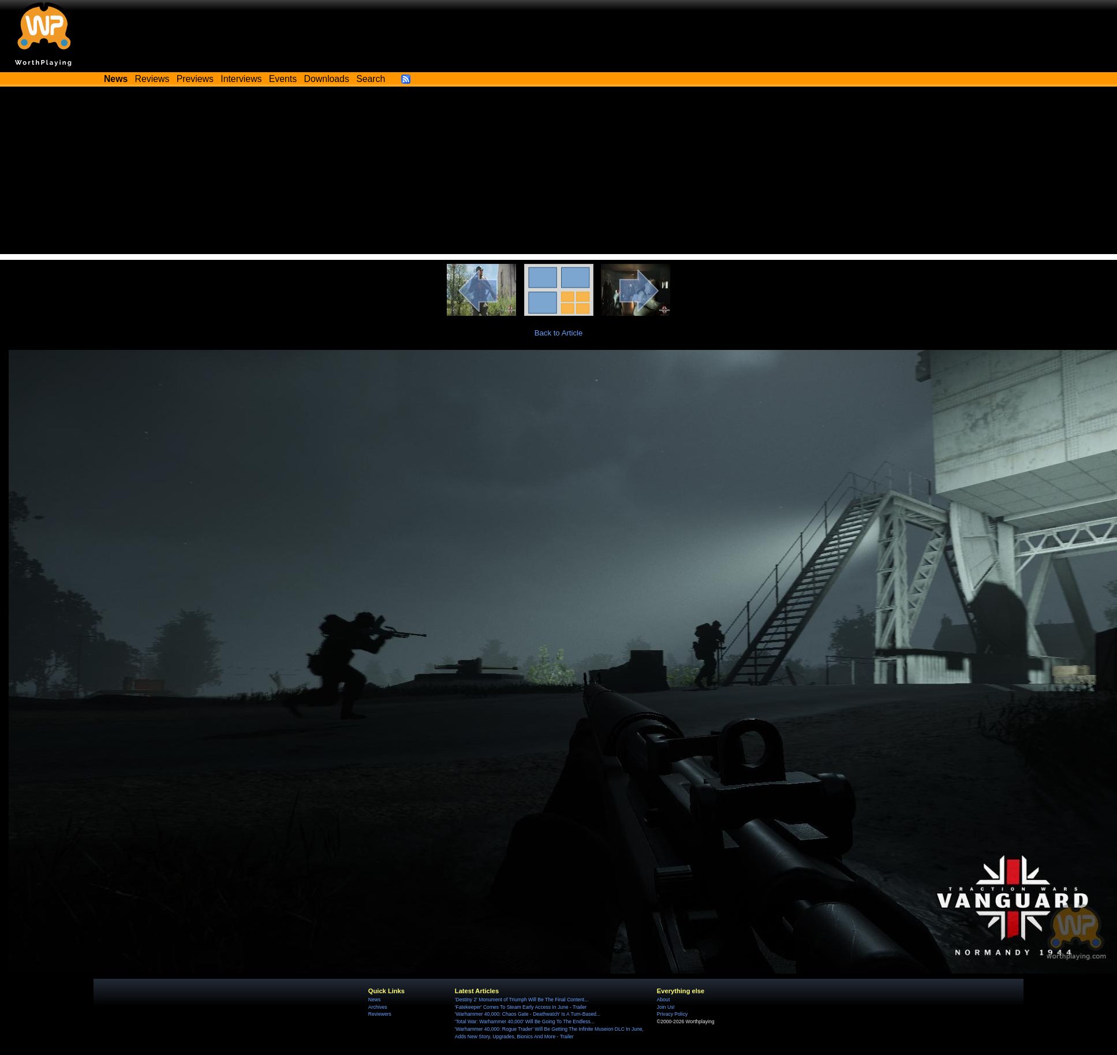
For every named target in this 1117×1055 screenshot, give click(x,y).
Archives (377, 1007)
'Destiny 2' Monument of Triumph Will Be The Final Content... (522, 999)
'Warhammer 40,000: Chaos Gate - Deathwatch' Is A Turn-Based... (527, 1014)
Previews (195, 79)
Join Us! (666, 1007)
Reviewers (379, 1014)
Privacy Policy (672, 1014)
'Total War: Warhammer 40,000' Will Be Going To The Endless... (525, 1021)
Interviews (241, 79)
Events (283, 79)
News (374, 999)
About (663, 999)
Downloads (326, 79)
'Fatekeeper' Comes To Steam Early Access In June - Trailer (520, 1007)
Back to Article (559, 333)
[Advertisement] (558, 173)
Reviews (152, 79)
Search (370, 79)
